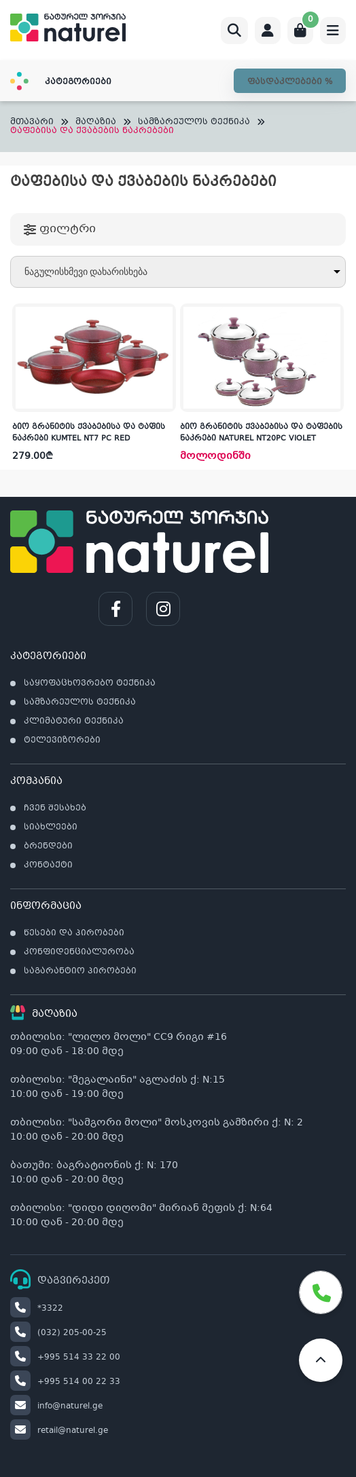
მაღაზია (95, 122)
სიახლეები (50, 827)
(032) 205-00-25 (58, 1333)
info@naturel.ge (56, 1406)
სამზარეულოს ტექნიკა (194, 122)
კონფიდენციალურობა (79, 952)
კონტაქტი (48, 865)
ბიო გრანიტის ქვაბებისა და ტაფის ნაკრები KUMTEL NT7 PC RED (88, 433)
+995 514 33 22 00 (65, 1357)
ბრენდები (48, 846)
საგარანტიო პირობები (80, 971)
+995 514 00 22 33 (65, 1382)
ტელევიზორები (62, 740)
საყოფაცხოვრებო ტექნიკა (90, 683)
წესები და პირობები (74, 933)
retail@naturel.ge (59, 1431)
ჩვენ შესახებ (55, 808)
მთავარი (32, 122)
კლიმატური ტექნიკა (74, 721)
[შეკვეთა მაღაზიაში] (178, 272)
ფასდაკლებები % (289, 82)
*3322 (36, 1308)
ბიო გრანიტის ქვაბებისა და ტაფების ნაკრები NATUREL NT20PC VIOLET (261, 433)
